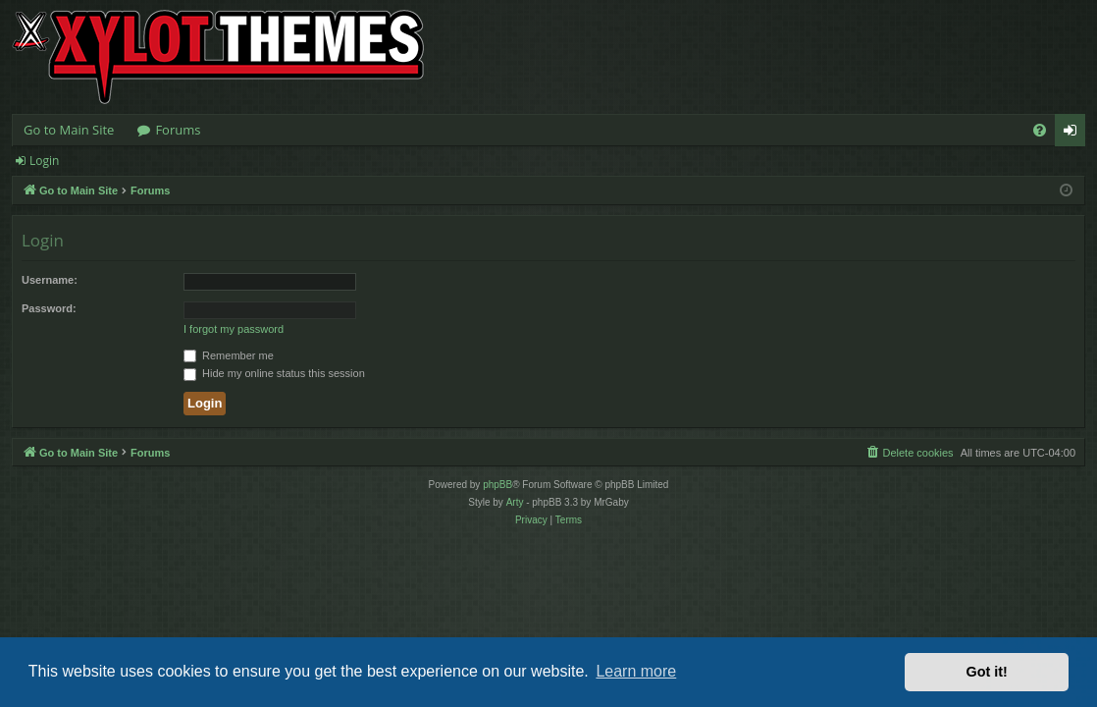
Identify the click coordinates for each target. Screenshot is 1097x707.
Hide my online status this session (274, 373)
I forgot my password (233, 329)
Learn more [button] (636, 671)
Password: (49, 308)
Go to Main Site (69, 129)
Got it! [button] (987, 672)
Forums (177, 129)
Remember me (228, 355)
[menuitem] (1039, 130)
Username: (50, 280)
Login (44, 160)
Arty (515, 502)
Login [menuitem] (1074, 133)
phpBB (497, 484)
